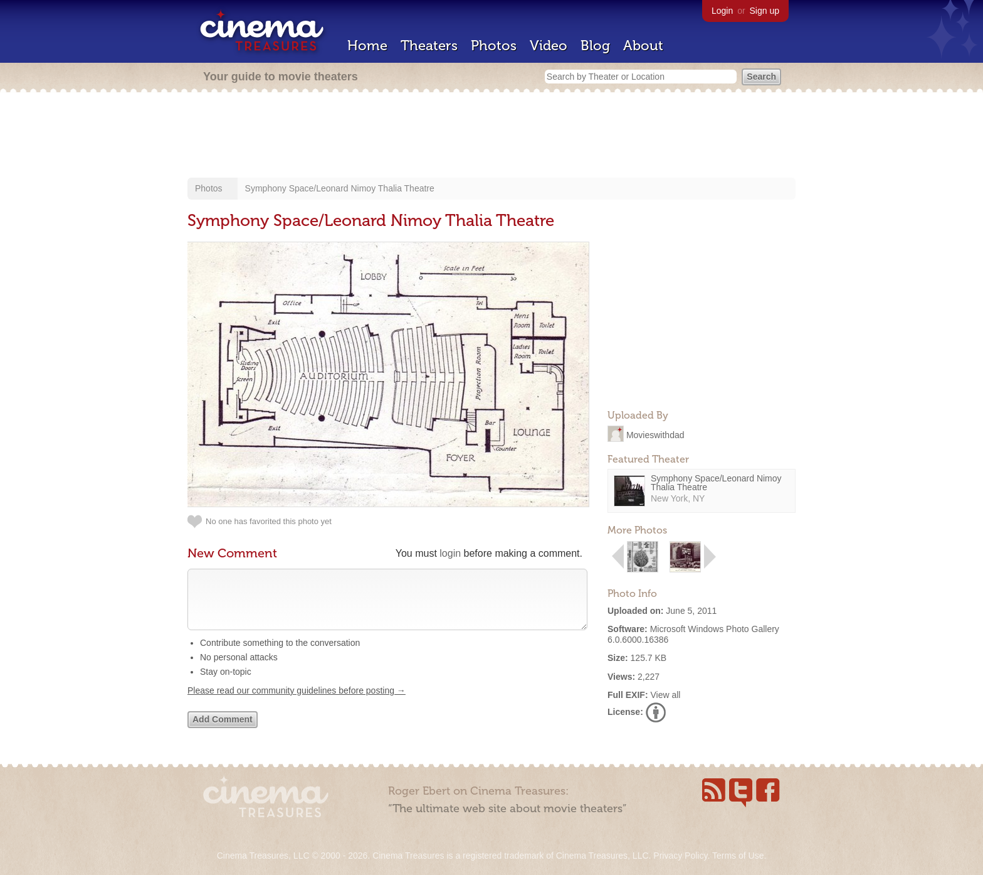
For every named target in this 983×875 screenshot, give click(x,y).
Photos (494, 45)
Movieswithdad (655, 434)
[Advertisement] (491, 136)
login (450, 553)
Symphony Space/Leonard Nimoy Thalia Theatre (339, 188)
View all (665, 695)
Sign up (764, 11)
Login (722, 11)
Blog (595, 45)
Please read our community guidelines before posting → (296, 703)
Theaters (429, 45)
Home (367, 45)
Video (548, 45)
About (643, 45)
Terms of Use (738, 856)
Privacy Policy (680, 856)
